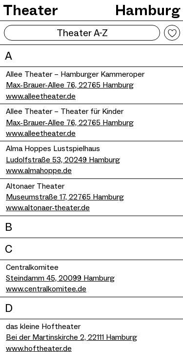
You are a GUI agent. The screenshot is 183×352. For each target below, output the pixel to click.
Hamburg (147, 10)
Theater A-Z (82, 33)
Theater (30, 10)
